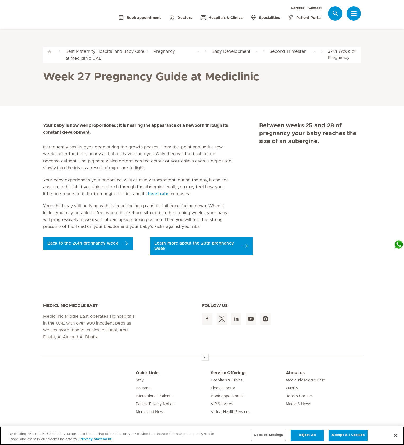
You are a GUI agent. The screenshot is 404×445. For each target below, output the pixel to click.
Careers (297, 8)
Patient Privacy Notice (155, 404)
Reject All (307, 435)
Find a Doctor (223, 388)
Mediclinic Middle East (305, 380)
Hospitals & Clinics (227, 380)
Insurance (144, 388)
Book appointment (227, 396)
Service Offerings (228, 373)
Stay (140, 380)
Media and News (150, 412)
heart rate (158, 194)
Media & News (298, 404)
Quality (292, 388)
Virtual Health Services (230, 412)
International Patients (154, 396)
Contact (315, 8)
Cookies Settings (268, 435)
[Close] (395, 435)
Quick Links (147, 373)
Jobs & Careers (299, 396)
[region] (202, 435)
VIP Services (222, 404)
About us (295, 373)
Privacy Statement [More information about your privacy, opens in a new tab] (95, 439)
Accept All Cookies (348, 435)
